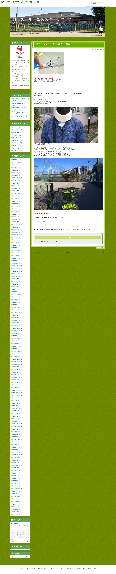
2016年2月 (16, 447)
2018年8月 (16, 369)
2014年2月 (16, 509)
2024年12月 (16, 172)
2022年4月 (16, 255)
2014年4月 (16, 504)
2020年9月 (16, 305)
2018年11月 (16, 361)
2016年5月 (16, 439)
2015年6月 (16, 468)
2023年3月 (16, 227)
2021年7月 (16, 279)
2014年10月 (16, 488)
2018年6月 (16, 374)
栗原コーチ (16, 143)
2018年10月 (16, 364)
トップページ (24, 568)
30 (12, 539)
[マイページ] (27, 2)
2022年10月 (16, 240)
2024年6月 (16, 188)
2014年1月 (16, 512)
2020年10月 (16, 302)
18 (17, 535)
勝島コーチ (16, 137)
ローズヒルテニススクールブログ (42, 19)
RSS (21, 57)
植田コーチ (16, 145)
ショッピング (33, 568)
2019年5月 (16, 346)
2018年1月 (16, 387)
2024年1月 (16, 201)
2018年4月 (16, 380)
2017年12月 (16, 390)
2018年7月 (16, 372)
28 (25, 537)
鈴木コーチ (16, 148)
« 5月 (12, 541)
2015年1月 (16, 481)
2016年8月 (16, 431)
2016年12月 (16, 421)
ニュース (40, 568)
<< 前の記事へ (37, 252)
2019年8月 (16, 338)
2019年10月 (16, 333)
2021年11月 (16, 268)
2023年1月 (16, 232)
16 (12, 535)
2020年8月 (16, 307)
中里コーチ (16, 132)
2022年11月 (16, 237)
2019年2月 (16, 354)
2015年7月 (16, 465)
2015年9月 (16, 460)
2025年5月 (16, 160)
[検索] (97, 3)
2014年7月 (16, 496)
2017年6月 (16, 406)
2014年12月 (16, 483)
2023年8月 (16, 214)
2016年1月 (16, 450)
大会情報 (68, 568)
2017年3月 (16, 413)
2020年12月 (16, 297)
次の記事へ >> (100, 252)
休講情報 (48, 229)
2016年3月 (16, 444)
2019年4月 (16, 349)
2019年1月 (16, 356)
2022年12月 (16, 235)
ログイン (53, 241)
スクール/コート (60, 568)
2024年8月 (16, 183)
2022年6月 (16, 250)
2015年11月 (16, 455)
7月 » (28, 541)
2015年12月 (16, 452)
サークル (46, 568)
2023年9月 (16, 211)
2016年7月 (16, 434)
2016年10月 (16, 426)
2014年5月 (16, 501)
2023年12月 (16, 204)
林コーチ (15, 140)
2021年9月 (16, 273)
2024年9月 (16, 180)
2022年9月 (16, 242)
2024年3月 (16, 196)
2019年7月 (16, 341)
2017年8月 (16, 400)
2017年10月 (16, 395)
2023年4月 (16, 224)
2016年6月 (16, 437)
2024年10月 (16, 178)
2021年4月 (16, 286)
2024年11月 (16, 175)
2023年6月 (16, 219)
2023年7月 (16, 216)
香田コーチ (54, 229)
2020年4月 (16, 317)
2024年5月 (16, 191)
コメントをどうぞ (85, 229)
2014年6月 (16, 499)
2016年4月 (16, 442)
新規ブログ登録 (90, 568)
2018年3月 (16, 382)
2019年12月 (16, 328)
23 (12, 537)
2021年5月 (16, 284)
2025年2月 (16, 167)
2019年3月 (16, 351)
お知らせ (42, 229)
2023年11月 (16, 206)
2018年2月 (16, 385)
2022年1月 (16, 263)
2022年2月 (16, 261)
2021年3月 (16, 289)
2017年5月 (16, 408)
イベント (74, 568)
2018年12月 (16, 359)
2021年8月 (16, 276)
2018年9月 (16, 367)
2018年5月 (16, 377)
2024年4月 (16, 193)
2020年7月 (16, 310)
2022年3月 (16, 258)
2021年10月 (16, 271)
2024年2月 (16, 198)
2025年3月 (16, 165)
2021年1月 (16, 294)
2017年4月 (16, 411)
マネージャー (17, 130)
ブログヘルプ (81, 568)
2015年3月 (16, 475)
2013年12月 (16, 514)
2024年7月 (16, 185)
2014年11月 (16, 486)
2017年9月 (16, 398)
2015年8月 (16, 462)
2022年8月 (16, 245)
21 (25, 535)
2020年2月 (16, 323)
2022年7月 (16, 248)
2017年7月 (16, 403)
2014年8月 (16, 494)
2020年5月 (16, 315)
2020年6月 (16, 312)
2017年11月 (16, 393)
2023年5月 (16, 222)
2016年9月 (16, 429)
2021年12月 (16, 266)
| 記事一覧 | (68, 252)
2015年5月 (16, 470)
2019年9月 (16, 336)
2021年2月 (16, 292)
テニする (52, 568)
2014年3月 (16, 506)
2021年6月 (16, 281)
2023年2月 (16, 229)
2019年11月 (16, 330)
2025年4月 (16, 162)
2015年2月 (16, 478)
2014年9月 (16, 491)
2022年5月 (16, 253)
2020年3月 (16, 320)
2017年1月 (16, 418)
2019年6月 (16, 343)
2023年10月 (16, 209)
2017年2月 (16, 416)
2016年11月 (16, 424)
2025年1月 (16, 170)
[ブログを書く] (35, 2)
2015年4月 (16, 473)
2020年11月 (16, 299)
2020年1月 (16, 325)
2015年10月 (16, 457)
